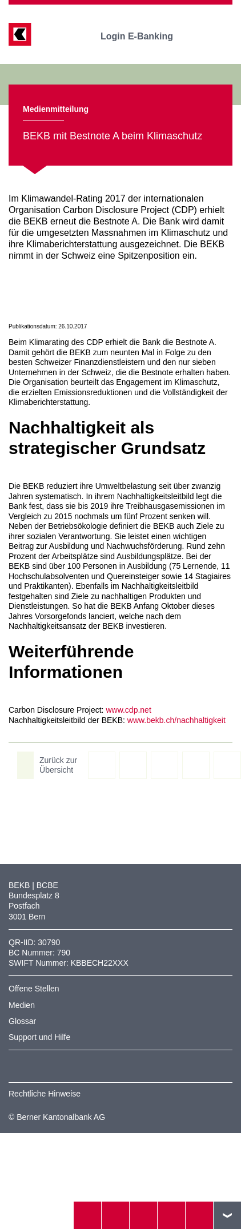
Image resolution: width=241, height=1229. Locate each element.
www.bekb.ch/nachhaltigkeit (176, 720)
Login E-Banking (145, 36)
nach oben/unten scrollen (227, 1215)
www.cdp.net (128, 709)
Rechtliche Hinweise (45, 1093)
